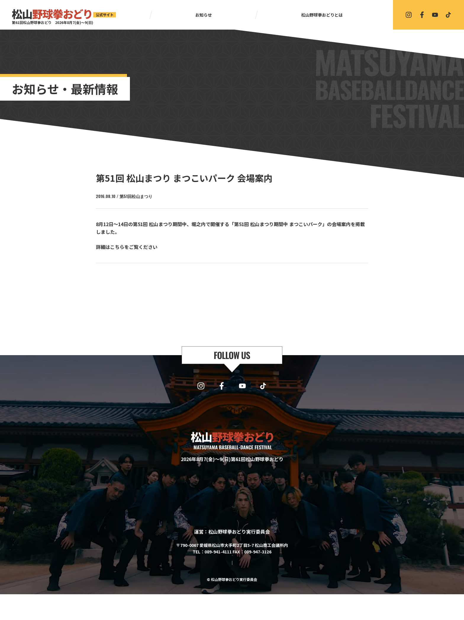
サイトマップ (208, 589)
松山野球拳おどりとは (322, 15)
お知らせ (203, 15)
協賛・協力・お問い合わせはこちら (232, 571)
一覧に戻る (234, 278)
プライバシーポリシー (247, 589)
